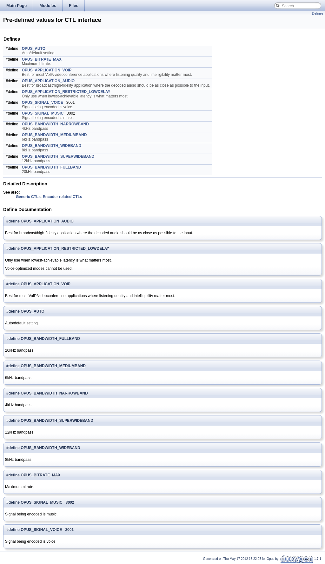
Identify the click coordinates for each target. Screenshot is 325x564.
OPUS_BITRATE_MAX (42, 59)
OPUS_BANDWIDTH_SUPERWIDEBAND (58, 156)
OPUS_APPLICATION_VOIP (46, 70)
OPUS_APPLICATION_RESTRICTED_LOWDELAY (66, 92)
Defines (317, 13)
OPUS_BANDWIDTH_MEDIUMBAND (54, 135)
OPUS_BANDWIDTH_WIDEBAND (51, 145)
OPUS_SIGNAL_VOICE (42, 102)
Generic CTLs (28, 197)
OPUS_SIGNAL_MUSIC (42, 113)
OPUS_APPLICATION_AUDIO (48, 81)
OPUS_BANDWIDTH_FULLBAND (51, 167)
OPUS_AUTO (33, 48)
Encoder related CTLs (62, 197)
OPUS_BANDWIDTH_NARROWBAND (55, 124)
